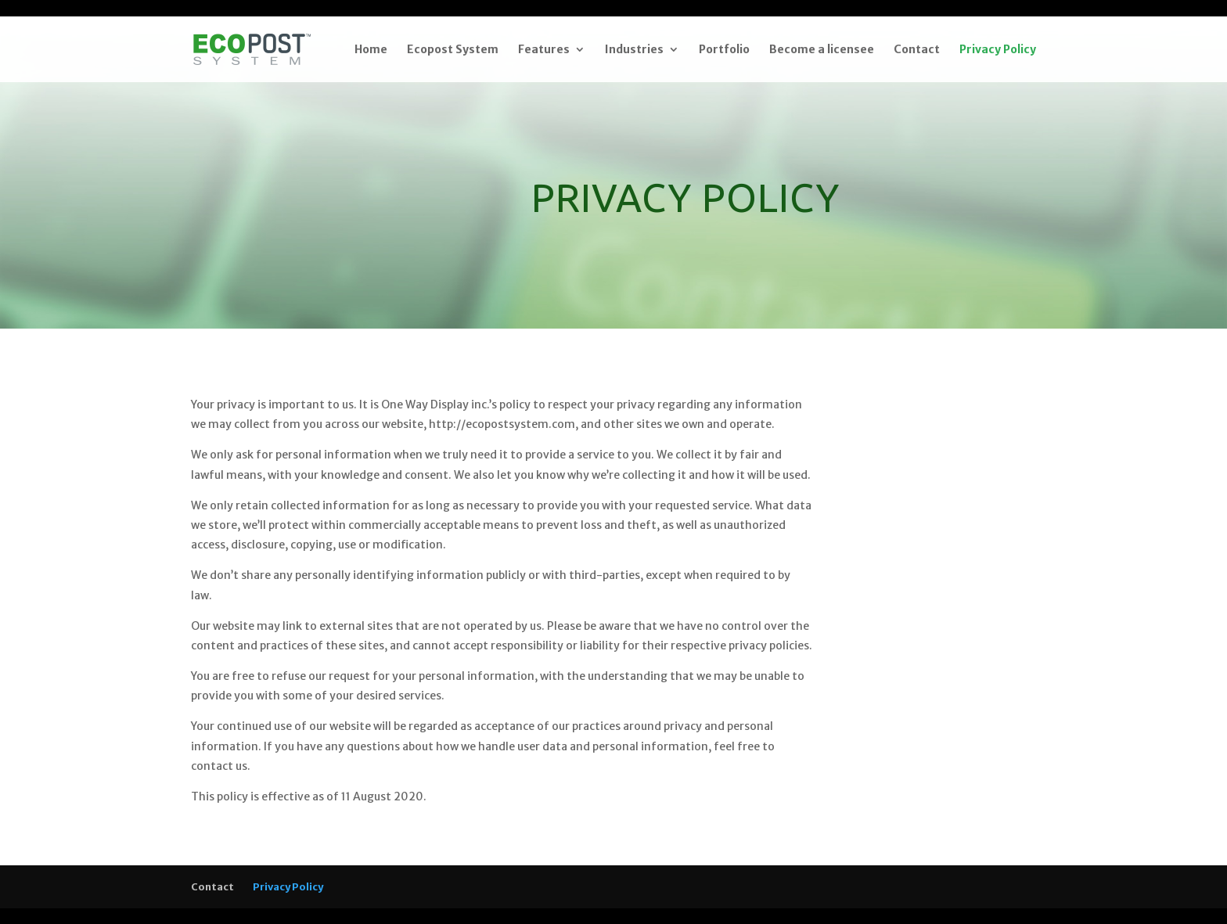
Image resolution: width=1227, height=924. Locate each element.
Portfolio (724, 50)
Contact (917, 50)
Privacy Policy (997, 50)
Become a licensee (821, 50)
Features (544, 50)
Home (370, 50)
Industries (634, 50)
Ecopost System (452, 50)
